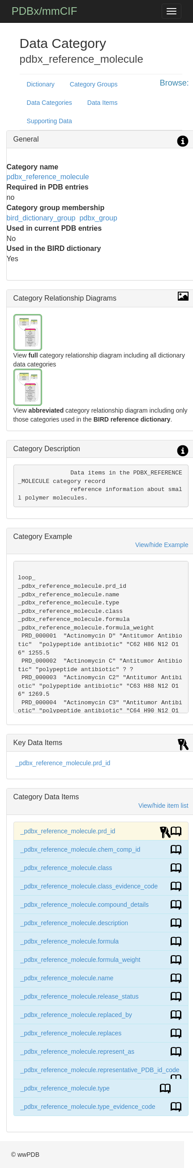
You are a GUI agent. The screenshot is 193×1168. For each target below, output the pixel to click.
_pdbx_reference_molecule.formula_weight (81, 959)
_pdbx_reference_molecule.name (67, 978)
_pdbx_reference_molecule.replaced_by (76, 1014)
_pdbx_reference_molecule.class (66, 867)
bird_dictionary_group (41, 218)
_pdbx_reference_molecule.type (65, 1088)
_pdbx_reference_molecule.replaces (71, 1033)
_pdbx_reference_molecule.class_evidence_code (89, 886)
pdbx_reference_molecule (48, 177)
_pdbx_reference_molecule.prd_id (63, 763)
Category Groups (94, 84)
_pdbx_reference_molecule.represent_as (78, 1051)
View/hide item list (163, 805)
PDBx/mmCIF (44, 11)
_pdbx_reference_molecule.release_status (80, 996)
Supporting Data (49, 121)
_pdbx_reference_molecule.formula (70, 941)
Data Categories (49, 102)
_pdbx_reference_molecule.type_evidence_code (88, 1106)
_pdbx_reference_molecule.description (74, 923)
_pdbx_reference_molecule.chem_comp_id (81, 849)
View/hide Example (162, 544)
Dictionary (41, 84)
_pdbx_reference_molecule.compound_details (85, 904)
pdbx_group (98, 218)
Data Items (102, 102)
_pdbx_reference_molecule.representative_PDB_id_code (100, 1069)
